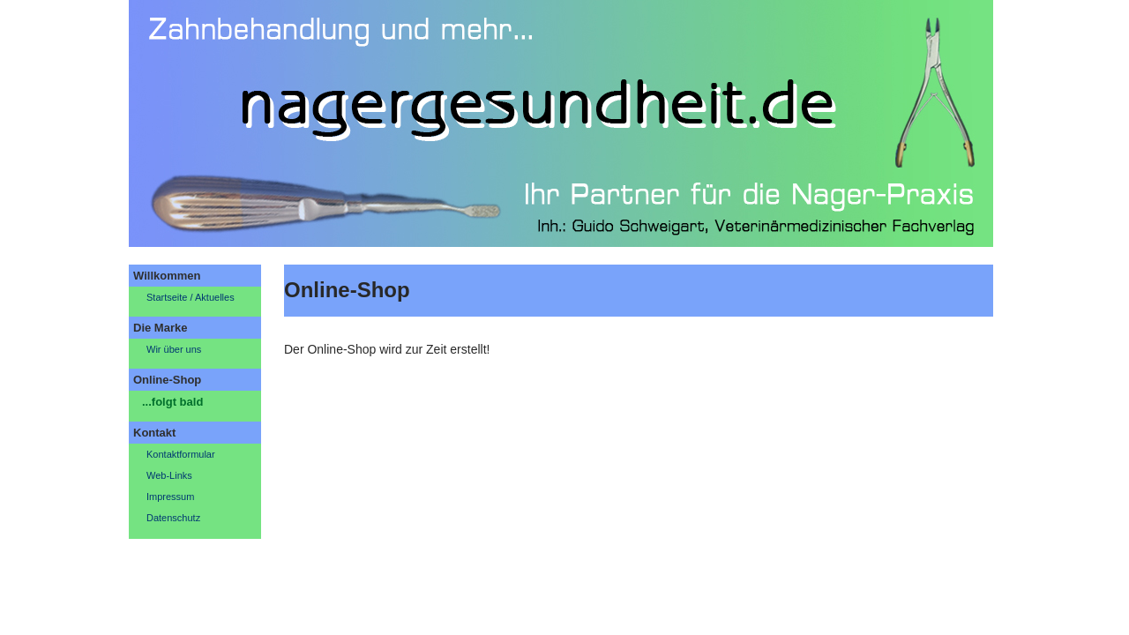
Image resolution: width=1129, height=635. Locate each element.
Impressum (170, 496)
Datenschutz (173, 517)
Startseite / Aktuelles (190, 297)
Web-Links (169, 475)
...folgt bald (172, 401)
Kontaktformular (180, 454)
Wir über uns (173, 349)
